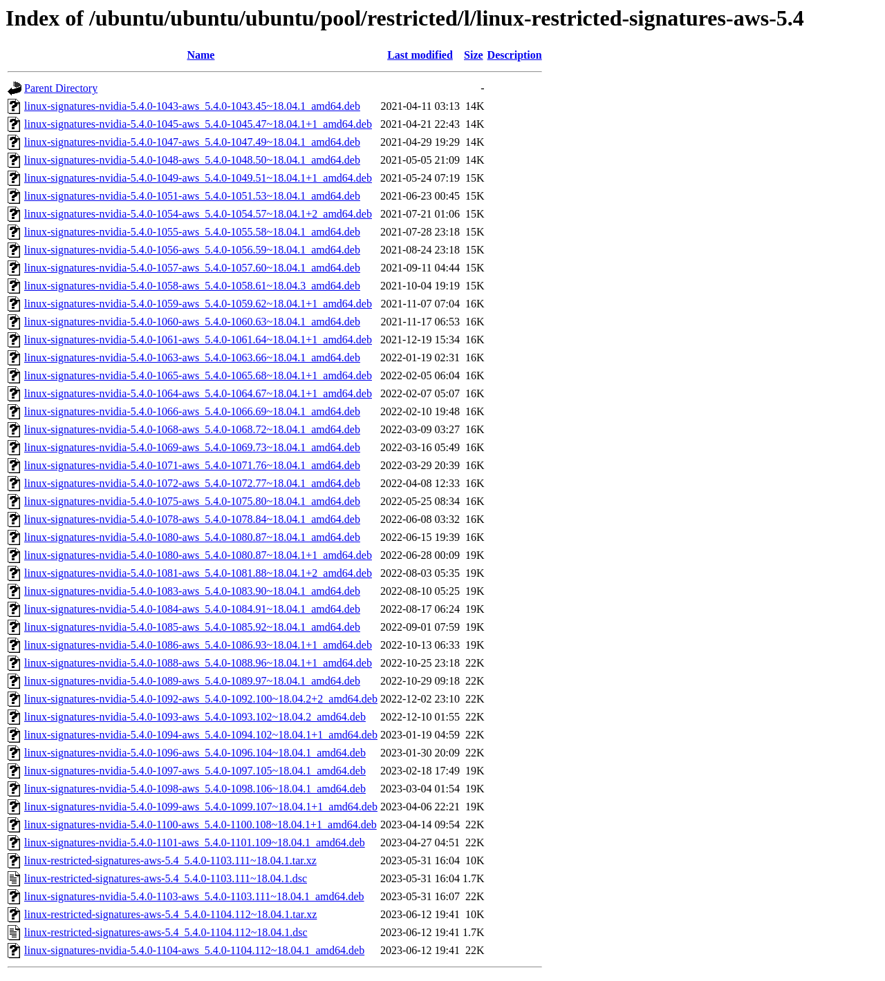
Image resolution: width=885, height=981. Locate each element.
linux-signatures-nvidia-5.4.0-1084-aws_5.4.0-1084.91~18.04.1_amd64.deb (192, 609)
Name (200, 55)
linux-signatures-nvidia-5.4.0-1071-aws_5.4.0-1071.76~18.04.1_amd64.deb (192, 465)
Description (514, 55)
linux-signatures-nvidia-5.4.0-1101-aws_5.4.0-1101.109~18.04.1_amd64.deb (194, 842)
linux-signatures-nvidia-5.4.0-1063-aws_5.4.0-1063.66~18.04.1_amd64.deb (192, 357)
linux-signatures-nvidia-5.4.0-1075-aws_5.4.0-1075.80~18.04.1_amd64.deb (192, 501)
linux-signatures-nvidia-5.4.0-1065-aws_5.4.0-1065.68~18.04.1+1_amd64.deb (198, 375)
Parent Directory (60, 88)
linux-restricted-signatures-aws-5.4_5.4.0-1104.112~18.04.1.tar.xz (170, 914)
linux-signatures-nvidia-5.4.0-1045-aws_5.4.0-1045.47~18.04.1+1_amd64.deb (198, 124)
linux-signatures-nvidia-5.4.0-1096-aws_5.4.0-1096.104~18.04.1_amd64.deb (195, 753)
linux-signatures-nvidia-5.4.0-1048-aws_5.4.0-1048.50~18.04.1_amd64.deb (192, 160)
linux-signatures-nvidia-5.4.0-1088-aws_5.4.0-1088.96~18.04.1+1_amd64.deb (198, 663)
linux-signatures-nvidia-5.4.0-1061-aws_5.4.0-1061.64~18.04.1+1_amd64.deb (198, 339)
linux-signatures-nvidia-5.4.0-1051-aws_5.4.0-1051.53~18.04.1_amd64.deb (192, 196)
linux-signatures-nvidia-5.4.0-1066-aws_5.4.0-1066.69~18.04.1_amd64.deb (192, 411)
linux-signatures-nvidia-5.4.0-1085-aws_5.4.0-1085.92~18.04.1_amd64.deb (192, 627)
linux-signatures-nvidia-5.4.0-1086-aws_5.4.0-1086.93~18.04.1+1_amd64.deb (198, 645)
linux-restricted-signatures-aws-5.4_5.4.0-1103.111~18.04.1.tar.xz (170, 860)
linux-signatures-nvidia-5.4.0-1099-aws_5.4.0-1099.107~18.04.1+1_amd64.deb (201, 806)
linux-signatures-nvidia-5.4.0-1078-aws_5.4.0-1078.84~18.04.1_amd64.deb (192, 519)
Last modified (420, 55)
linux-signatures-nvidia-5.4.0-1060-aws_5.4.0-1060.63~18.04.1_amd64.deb (192, 321)
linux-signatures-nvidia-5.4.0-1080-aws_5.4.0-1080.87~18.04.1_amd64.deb (192, 537)
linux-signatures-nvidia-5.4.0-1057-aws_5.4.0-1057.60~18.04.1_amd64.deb (192, 268)
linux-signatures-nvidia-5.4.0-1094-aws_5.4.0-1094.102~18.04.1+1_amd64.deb (201, 735)
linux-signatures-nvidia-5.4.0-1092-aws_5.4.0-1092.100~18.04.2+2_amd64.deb (201, 699)
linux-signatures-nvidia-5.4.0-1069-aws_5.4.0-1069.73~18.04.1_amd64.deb (192, 447)
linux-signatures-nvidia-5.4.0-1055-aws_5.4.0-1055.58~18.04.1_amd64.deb (192, 232)
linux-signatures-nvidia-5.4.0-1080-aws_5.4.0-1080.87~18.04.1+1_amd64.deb (198, 555)
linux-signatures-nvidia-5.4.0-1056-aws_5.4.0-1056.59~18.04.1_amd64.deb (192, 250)
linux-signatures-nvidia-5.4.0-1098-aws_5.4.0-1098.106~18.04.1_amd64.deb (195, 788)
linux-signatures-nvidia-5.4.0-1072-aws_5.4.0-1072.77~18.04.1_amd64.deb (192, 483)
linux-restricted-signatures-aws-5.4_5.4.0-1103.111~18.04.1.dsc (165, 878)
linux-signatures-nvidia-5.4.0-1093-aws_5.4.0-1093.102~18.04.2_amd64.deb (195, 717)
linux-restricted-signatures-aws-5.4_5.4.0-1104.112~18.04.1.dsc (166, 932)
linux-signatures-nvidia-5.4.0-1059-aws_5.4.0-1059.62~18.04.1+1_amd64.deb (198, 303)
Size (473, 55)
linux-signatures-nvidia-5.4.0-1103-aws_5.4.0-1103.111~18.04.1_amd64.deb (194, 896)
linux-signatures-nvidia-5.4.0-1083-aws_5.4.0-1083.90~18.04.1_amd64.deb (192, 591)
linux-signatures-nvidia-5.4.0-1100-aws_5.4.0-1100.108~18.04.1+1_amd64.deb (200, 824)
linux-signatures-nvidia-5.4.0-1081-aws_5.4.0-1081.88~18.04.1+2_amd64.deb (198, 573)
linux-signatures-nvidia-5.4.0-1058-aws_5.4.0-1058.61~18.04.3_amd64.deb (192, 286)
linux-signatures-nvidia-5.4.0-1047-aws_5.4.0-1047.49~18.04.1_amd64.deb (192, 142)
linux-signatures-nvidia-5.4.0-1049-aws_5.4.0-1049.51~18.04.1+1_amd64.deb (198, 178)
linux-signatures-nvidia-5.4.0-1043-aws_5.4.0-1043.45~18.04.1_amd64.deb (192, 106)
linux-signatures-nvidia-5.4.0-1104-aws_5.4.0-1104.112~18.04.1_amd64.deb (194, 950)
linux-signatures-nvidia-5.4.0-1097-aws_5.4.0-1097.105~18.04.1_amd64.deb (195, 771)
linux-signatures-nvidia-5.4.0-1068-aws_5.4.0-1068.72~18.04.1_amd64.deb (192, 429)
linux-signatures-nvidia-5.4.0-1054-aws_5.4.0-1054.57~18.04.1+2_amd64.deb (198, 214)
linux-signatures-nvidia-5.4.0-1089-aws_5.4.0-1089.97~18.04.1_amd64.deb (192, 681)
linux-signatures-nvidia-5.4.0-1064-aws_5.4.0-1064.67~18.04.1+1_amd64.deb (198, 393)
